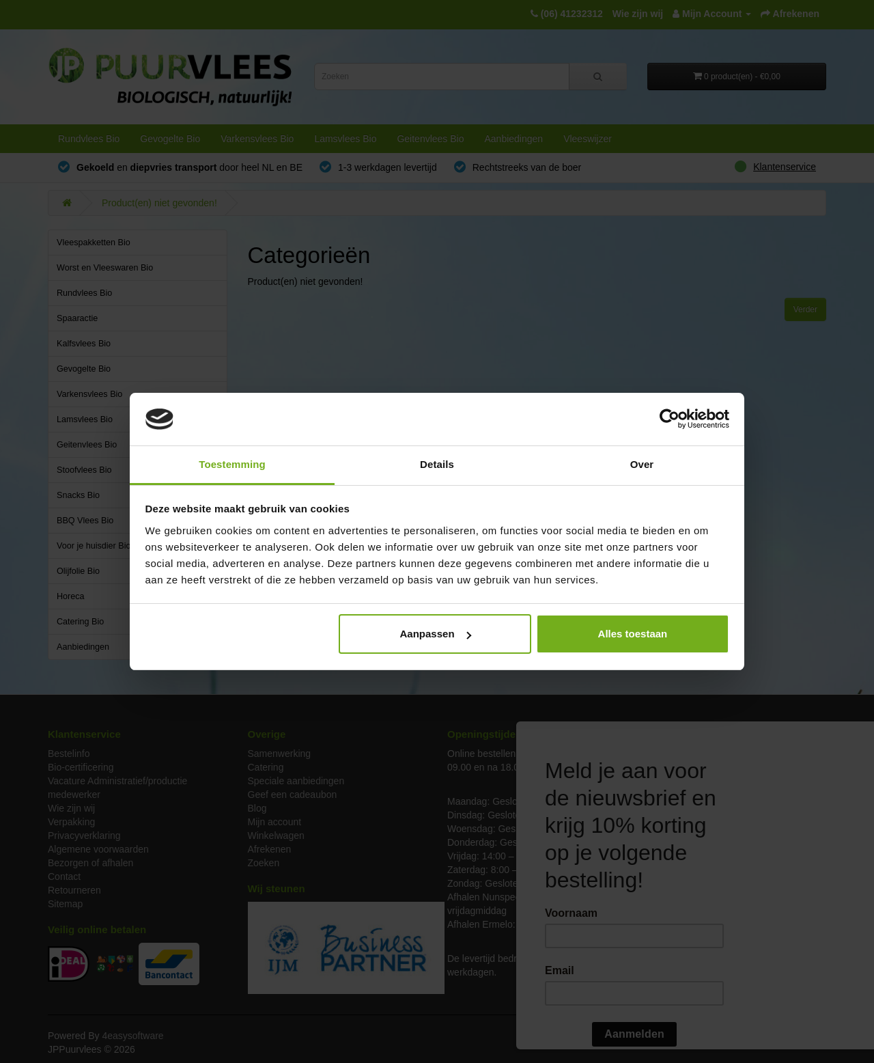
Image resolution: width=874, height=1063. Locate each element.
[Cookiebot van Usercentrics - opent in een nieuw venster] (669, 419)
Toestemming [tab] (232, 464)
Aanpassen (435, 633)
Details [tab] (437, 464)
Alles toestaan (633, 633)
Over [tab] (642, 464)
